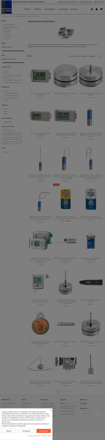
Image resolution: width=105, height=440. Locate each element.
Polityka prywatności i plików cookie (39, 436)
